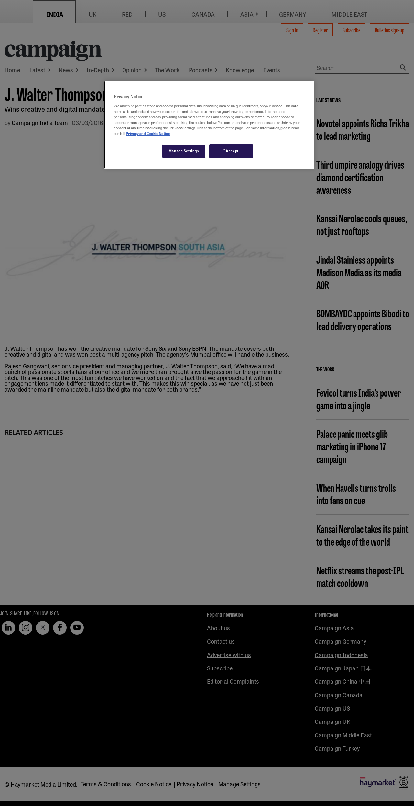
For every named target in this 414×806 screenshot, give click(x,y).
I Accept (231, 150)
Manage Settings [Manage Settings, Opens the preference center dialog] (184, 150)
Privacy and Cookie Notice (148, 133)
